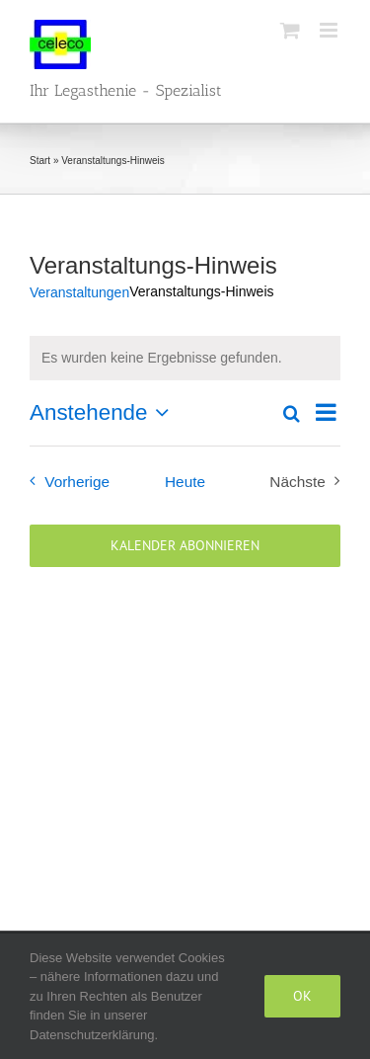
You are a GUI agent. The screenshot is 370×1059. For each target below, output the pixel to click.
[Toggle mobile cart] (290, 30)
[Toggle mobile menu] (330, 30)
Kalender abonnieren (185, 545)
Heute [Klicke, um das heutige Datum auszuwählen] (185, 481)
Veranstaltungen (79, 292)
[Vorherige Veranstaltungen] (65, 481)
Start (40, 160)
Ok (302, 996)
